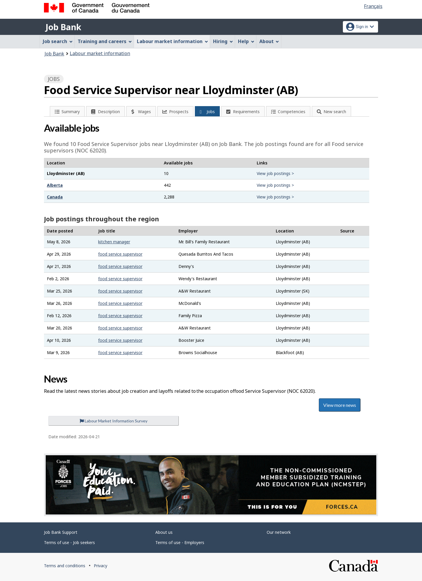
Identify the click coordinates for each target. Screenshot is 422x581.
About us (164, 532)
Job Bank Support (60, 532)
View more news (339, 405)
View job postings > (275, 173)
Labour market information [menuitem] (172, 41)
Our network (279, 532)
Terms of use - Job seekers (69, 542)
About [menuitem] (269, 41)
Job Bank (63, 27)
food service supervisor (120, 254)
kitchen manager (114, 241)
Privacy (100, 565)
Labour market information (100, 53)
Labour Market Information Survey (113, 420)
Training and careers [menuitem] (105, 41)
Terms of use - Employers (179, 542)
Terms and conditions (64, 565)
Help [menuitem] (246, 41)
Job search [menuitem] (58, 41)
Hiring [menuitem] (223, 41)
